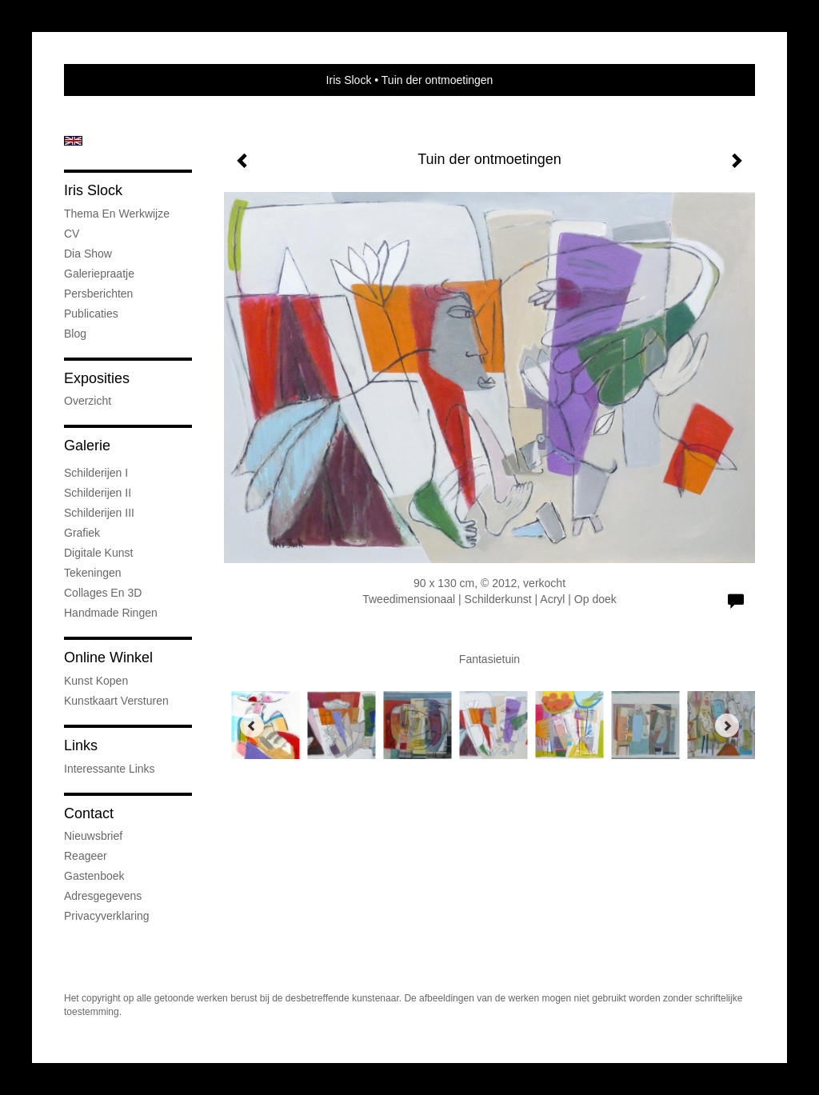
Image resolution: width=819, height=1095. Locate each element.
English (73, 141)
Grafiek (82, 532)
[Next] (727, 725)
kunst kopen (96, 680)
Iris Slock (349, 80)
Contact (89, 813)
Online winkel (108, 657)
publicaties (91, 313)
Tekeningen (93, 572)
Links (81, 745)
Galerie (87, 446)
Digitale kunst (98, 552)
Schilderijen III (99, 512)
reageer (85, 855)
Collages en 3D (103, 592)
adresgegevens (103, 895)
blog (75, 333)
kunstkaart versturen (116, 700)
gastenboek (94, 875)
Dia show (88, 253)
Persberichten (98, 293)
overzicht (87, 400)
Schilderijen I (96, 472)
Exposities (97, 378)
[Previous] (252, 725)
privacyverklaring (107, 915)
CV (71, 233)
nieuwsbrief (93, 835)
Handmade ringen (111, 612)
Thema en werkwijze (117, 213)
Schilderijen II (97, 492)
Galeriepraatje (99, 273)
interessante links (109, 768)
